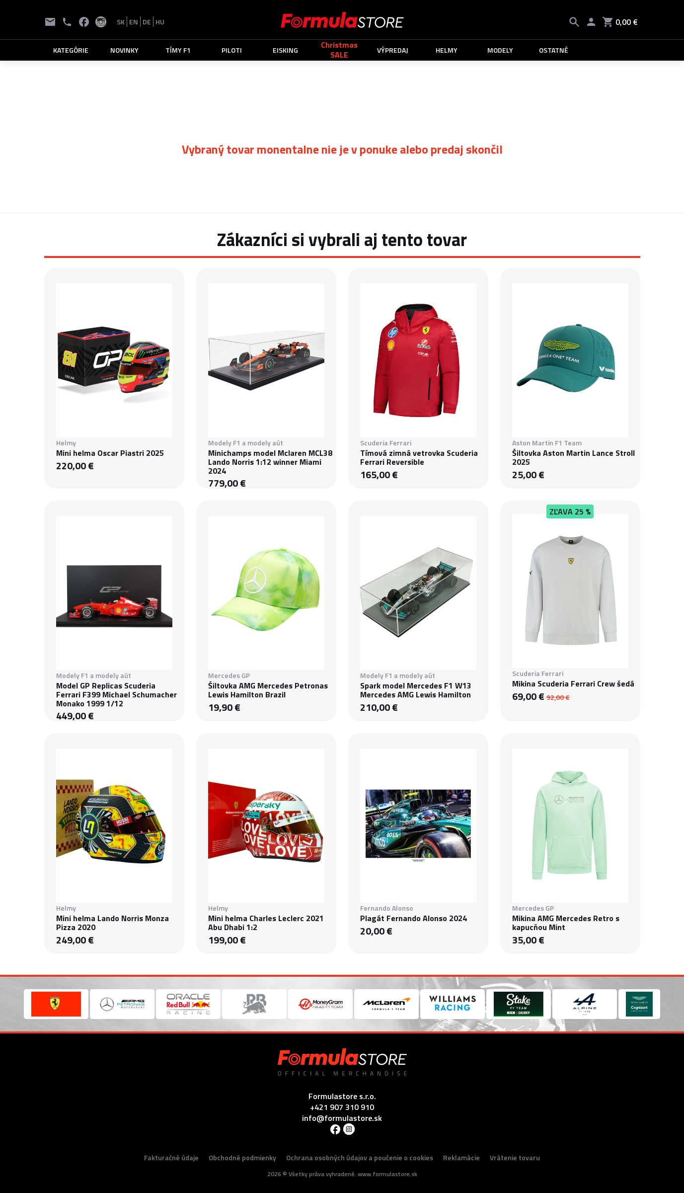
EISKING (285, 50)
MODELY (500, 50)
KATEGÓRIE (70, 50)
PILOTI (232, 50)
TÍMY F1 (178, 50)
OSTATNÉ (553, 50)
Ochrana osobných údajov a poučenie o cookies (359, 1157)
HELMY (446, 50)
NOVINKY (124, 50)
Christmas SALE (339, 50)
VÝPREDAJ (392, 50)
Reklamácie (461, 1157)
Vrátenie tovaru (515, 1157)
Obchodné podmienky (242, 1157)
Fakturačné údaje (171, 1157)
